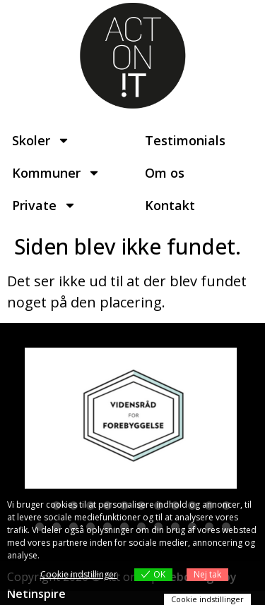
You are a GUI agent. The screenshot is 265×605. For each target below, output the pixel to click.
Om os (164, 172)
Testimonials (185, 140)
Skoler (41, 140)
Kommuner (56, 172)
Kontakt (170, 205)
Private (44, 205)
